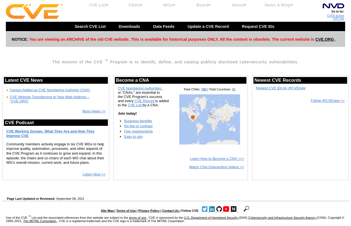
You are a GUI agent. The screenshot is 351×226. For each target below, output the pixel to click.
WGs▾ (169, 5)
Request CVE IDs (259, 26)
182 (204, 89)
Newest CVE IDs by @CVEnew (281, 88)
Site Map (108, 210)
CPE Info (338, 18)
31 (234, 89)
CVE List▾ (99, 5)
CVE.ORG (325, 39)
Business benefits (138, 121)
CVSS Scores (335, 15)
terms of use (138, 217)
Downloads (130, 26)
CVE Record (144, 101)
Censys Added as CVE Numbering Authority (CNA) (50, 90)
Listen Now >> (94, 174)
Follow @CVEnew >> (328, 100)
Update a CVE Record (209, 26)
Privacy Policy (150, 210)
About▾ (239, 5)
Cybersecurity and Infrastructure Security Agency (282, 217)
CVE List (135, 105)
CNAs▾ (135, 5)
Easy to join (133, 136)
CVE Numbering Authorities (140, 88)
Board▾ (203, 5)
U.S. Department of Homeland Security (211, 217)
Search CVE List (91, 26)
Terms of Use (126, 210)
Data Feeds (164, 26)
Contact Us (171, 210)
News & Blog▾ (279, 5)
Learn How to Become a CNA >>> (217, 159)
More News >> (93, 111)
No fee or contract (138, 126)
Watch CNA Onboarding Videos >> (216, 167)
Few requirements (138, 131)
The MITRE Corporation (40, 221)
